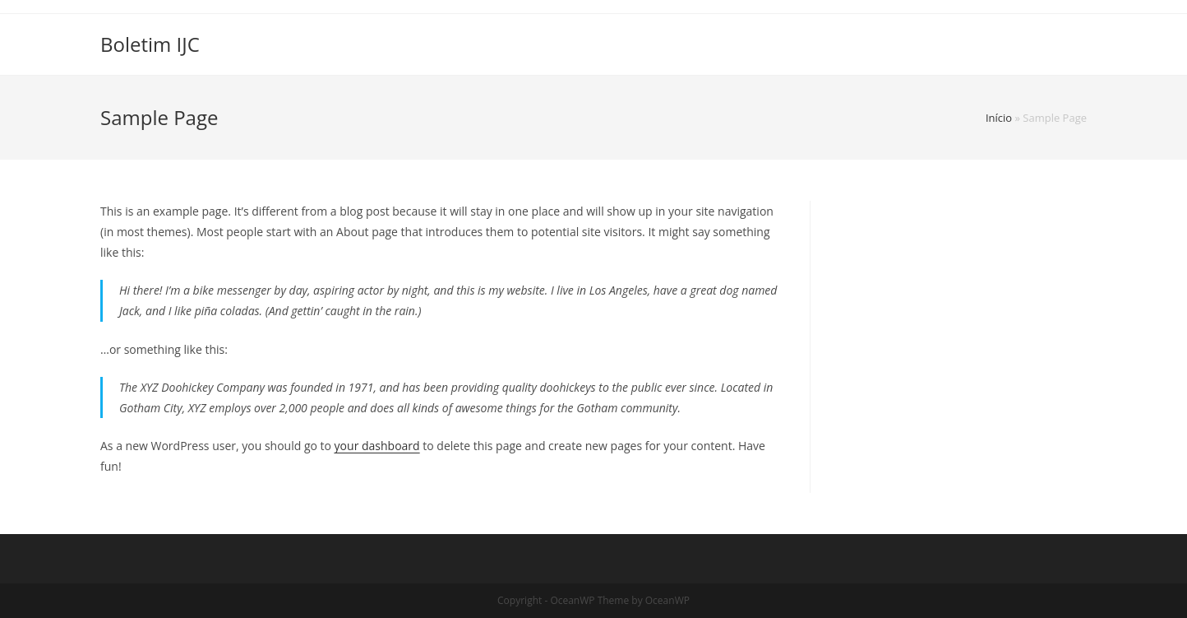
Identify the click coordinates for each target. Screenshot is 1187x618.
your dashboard (377, 445)
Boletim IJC (150, 44)
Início (999, 117)
